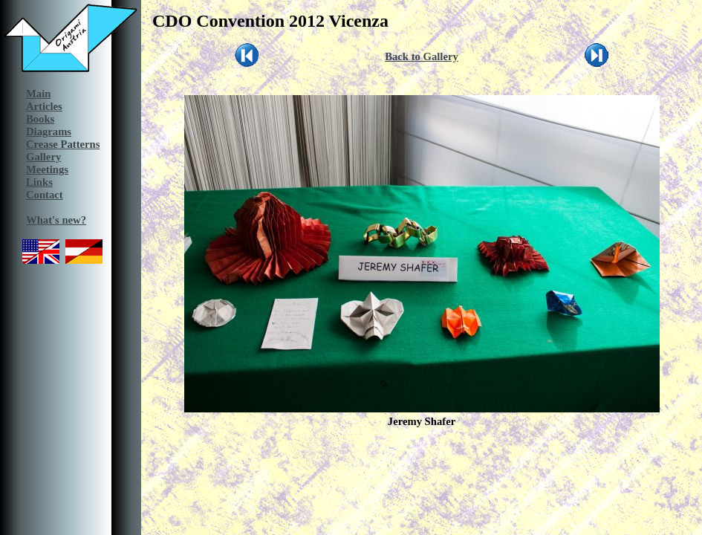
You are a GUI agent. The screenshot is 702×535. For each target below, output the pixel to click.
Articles (44, 106)
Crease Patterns (63, 144)
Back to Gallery (421, 56)
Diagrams (48, 131)
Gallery (43, 157)
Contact (44, 195)
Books (40, 119)
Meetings (47, 169)
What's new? (56, 220)
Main (38, 94)
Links (39, 182)
